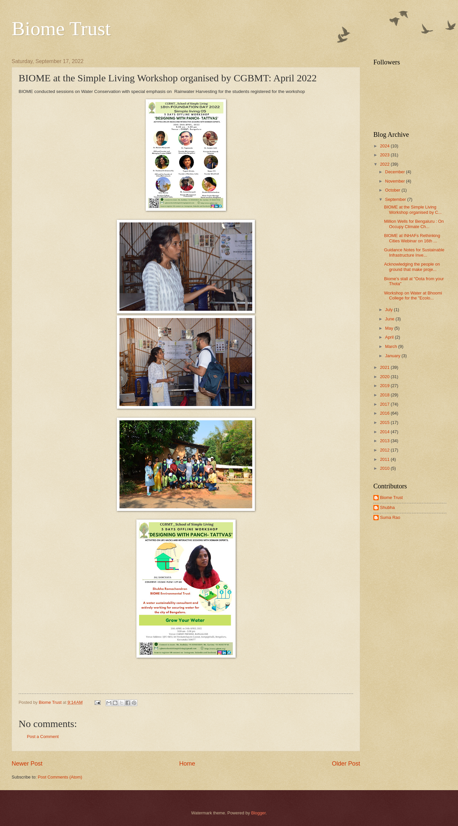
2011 (385, 459)
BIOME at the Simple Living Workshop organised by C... (413, 209)
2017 (385, 404)
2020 (385, 376)
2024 (385, 145)
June (390, 318)
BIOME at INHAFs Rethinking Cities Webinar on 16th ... (412, 238)
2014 (385, 431)
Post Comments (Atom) (60, 777)
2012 (385, 450)
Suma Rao (390, 517)
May (389, 328)
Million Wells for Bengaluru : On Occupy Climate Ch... (414, 224)
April (390, 337)
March (391, 346)
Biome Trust (61, 29)
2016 (385, 413)
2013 (385, 440)
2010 (385, 468)
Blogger (258, 812)
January (393, 355)
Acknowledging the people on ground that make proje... (412, 267)
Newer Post (27, 763)
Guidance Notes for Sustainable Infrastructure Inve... (414, 252)
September (396, 199)
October (393, 190)
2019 (385, 385)
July (389, 309)
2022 (385, 164)
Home (187, 763)
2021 (385, 367)
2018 (385, 394)
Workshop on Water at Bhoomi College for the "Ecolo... (413, 295)
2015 (385, 422)
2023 (385, 154)
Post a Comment (43, 736)
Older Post (346, 763)
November (395, 181)
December (395, 171)
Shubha (387, 507)
